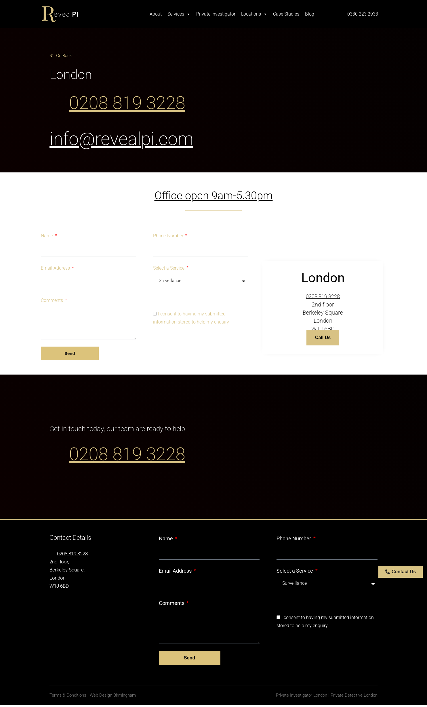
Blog (309, 14)
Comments (52, 300)
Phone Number (168, 235)
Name (47, 235)
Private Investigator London (296, 697)
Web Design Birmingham (118, 697)
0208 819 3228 (144, 101)
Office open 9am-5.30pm (214, 195)
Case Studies (286, 14)
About (156, 14)
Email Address (56, 268)
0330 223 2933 (362, 14)
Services (178, 14)
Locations (254, 14)
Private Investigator (215, 14)
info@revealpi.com (142, 137)
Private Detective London (352, 697)
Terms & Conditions (69, 697)
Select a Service (169, 268)
